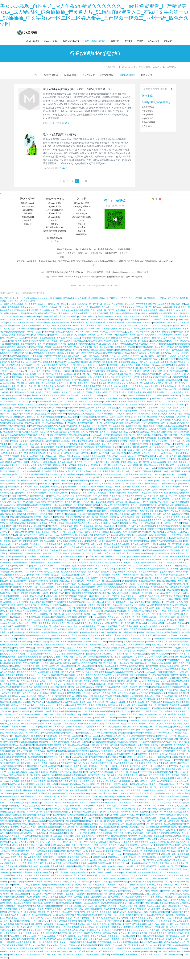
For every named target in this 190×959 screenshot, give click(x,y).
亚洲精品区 (45, 693)
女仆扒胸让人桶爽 (88, 833)
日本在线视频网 (156, 465)
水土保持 (55, 241)
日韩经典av (65, 441)
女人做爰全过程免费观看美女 (74, 572)
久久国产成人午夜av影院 (110, 359)
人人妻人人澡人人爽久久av (169, 839)
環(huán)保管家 (54, 203)
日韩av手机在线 (81, 599)
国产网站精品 (131, 836)
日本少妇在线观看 (131, 726)
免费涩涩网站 (167, 596)
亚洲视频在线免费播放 (165, 845)
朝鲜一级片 (44, 328)
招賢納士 (141, 41)
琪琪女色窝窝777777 (175, 660)
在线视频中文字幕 (95, 335)
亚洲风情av (123, 827)
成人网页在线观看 (76, 532)
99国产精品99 (170, 465)
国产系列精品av (126, 328)
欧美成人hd (46, 954)
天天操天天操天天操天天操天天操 (155, 377)
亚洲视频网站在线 (99, 897)
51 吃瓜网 (28, 331)
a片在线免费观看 (18, 407)
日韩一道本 (110, 869)
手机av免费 (62, 930)
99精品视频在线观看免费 (162, 432)
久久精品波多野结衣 (60, 322)
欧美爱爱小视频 (24, 420)
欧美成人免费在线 (31, 599)
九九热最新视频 (165, 313)
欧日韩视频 (178, 939)
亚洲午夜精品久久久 (117, 383)
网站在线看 (32, 696)
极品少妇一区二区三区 (73, 842)
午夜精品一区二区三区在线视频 (75, 380)
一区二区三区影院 (77, 848)
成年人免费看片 (73, 568)
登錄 (164, 32)
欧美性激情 (52, 790)
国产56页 (114, 745)
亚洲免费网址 (17, 377)
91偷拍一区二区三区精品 (131, 371)
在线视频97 (173, 435)
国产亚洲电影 (180, 614)
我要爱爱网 (75, 493)
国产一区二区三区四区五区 (34, 821)
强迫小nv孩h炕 (85, 839)
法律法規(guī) (81, 213)
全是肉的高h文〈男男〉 (139, 444)
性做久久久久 (66, 404)
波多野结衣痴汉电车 (30, 769)
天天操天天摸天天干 (76, 654)
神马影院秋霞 (115, 319)
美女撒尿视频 (179, 651)
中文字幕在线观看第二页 (11, 739)
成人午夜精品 (79, 392)
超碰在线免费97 (142, 432)
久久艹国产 (166, 742)
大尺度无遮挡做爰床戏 (142, 708)
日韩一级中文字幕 (89, 374)
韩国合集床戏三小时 (155, 769)
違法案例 (81, 227)
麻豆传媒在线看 (36, 538)
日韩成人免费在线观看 (95, 787)
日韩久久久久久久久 (22, 474)
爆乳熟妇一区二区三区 (149, 775)
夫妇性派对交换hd (42, 486)
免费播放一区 (99, 739)
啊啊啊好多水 (129, 781)
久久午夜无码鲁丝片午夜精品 (86, 505)
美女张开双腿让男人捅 (92, 350)
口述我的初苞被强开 (116, 493)
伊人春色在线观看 (80, 313)
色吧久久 (66, 547)
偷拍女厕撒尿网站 (172, 395)
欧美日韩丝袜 (159, 322)
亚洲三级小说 (120, 736)
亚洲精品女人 (40, 808)
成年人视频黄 (65, 341)
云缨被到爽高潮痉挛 (180, 757)
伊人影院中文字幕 (161, 763)
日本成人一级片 (133, 450)
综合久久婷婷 (110, 526)
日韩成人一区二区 (59, 532)
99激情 (10, 611)
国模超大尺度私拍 (94, 392)
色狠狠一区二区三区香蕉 (47, 854)
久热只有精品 (52, 341)
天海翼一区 (152, 757)
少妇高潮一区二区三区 (87, 629)
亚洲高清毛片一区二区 (101, 465)
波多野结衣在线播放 (102, 404)
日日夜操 (45, 663)
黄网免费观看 (45, 505)
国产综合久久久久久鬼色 (12, 453)
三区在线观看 (142, 307)
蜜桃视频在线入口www (129, 362)
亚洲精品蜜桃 (13, 344)
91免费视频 (52, 778)
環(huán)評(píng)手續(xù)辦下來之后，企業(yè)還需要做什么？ (78, 89)
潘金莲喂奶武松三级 (36, 407)
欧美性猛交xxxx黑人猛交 (145, 839)
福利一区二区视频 (132, 562)
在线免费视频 (166, 407)
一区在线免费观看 (133, 489)
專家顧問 (28, 213)
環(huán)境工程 (54, 213)
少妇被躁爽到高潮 (8, 605)
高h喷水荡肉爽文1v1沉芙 (137, 429)
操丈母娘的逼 (132, 772)
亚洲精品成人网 (94, 930)
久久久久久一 (176, 878)
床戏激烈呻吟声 (86, 678)
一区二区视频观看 (135, 310)
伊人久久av (28, 587)
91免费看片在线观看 (166, 344)
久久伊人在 (120, 414)
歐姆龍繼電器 (124, 249)
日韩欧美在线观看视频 (120, 438)
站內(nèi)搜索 (153, 41)
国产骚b (85, 651)
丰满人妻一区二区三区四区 (26, 535)
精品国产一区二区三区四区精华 (14, 581)
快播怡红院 (55, 720)
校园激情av (57, 371)
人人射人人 (155, 842)
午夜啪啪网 (169, 565)
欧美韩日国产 (60, 824)
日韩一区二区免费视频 (65, 666)
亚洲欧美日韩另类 (36, 562)
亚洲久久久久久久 (48, 705)
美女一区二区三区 (142, 462)
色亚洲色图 (58, 590)
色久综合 (185, 471)
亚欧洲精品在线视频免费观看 (129, 350)
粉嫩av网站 (20, 523)
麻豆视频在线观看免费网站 (64, 711)
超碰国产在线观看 (22, 711)
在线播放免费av (10, 684)
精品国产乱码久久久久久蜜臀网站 (169, 535)
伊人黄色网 (111, 884)
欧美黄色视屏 (178, 559)
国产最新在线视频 (72, 453)
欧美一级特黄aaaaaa (87, 614)
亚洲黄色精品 (57, 605)
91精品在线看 (71, 614)
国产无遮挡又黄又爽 (88, 769)
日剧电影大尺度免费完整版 (167, 766)
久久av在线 (96, 638)
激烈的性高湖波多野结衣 (60, 368)
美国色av (164, 754)
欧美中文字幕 (57, 486)
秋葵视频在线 (96, 410)
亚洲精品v (37, 590)
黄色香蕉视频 (116, 496)
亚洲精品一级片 (81, 939)
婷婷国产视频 (139, 620)
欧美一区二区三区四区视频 (95, 641)
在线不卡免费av (177, 538)
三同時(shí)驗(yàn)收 (55, 210)
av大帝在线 (78, 331)
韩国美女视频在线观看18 (49, 468)
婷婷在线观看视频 (117, 426)
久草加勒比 (180, 404)
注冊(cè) (171, 32)
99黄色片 (23, 708)
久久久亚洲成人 (131, 775)
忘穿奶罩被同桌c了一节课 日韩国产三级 (154, 678)
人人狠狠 (72, 304)
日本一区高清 (30, 374)
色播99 (140, 335)
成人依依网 (129, 432)
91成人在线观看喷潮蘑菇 (90, 444)
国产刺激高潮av (103, 593)
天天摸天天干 (176, 799)
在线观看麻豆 (31, 304)
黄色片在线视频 (149, 438)
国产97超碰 (148, 371)
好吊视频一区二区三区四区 (32, 596)
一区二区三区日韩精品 (120, 356)
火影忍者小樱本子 (50, 365)
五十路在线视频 (114, 875)
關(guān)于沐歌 (51, 41)
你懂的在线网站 (88, 565)
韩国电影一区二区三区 (99, 766)
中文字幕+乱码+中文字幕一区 (125, 596)
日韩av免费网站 (149, 790)
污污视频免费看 (98, 371)
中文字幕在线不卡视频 (125, 684)
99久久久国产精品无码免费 (78, 523)
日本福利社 (142, 480)
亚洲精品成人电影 (103, 647)
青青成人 (113, 313)
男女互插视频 (40, 745)
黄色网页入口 (58, 690)
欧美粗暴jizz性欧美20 (14, 404)
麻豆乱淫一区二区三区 (107, 620)
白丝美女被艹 (170, 474)
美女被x (83, 869)
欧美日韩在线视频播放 (173, 520)
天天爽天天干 (143, 459)
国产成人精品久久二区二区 (31, 417)
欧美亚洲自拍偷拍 (11, 596)
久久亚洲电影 (6, 757)
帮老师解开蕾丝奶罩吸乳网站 (53, 316)
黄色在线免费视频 (101, 438)
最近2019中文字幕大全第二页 (168, 511)
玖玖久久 (47, 590)
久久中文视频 (93, 468)
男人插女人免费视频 (102, 748)
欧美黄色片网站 (8, 572)
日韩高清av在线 (114, 754)
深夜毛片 (25, 489)
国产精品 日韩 (44, 815)
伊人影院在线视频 (39, 414)
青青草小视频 (44, 638)
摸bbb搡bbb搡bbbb (54, 836)
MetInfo (85, 285)
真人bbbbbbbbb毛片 (9, 459)
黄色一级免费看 (44, 371)
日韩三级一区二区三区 (15, 338)
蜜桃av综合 (30, 423)
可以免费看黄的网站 (71, 474)
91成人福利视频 (79, 335)
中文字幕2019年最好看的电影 (20, 322)
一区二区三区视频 (126, 663)
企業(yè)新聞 (68, 75)
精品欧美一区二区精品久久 (143, 660)
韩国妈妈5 (135, 356)
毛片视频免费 (147, 420)
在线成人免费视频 (82, 918)
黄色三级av (144, 331)
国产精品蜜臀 (140, 328)
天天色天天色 (96, 435)
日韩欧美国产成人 (102, 477)
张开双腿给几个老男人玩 (162, 444)
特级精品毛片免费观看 (35, 404)
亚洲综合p (127, 435)
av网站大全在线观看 (148, 313)
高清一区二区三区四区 (104, 347)
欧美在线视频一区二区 (28, 921)
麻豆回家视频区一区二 (130, 410)
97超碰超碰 (27, 520)
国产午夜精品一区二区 (10, 629)
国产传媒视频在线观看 (62, 617)
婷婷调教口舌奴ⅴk (89, 319)
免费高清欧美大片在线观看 (106, 441)
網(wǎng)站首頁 (33, 41)
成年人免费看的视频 (20, 748)
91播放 (33, 401)
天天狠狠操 (81, 830)
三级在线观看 (113, 456)
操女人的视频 (123, 918)
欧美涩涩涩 (43, 465)
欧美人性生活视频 (80, 368)
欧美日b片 (71, 675)
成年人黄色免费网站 (47, 869)
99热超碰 (23, 684)
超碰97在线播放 (17, 316)
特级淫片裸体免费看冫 (11, 520)
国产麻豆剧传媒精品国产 (65, 629)
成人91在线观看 (129, 872)
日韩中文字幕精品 (130, 319)
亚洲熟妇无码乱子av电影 (134, 641)
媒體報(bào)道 (31, 75)
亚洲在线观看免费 (170, 696)
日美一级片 (166, 584)
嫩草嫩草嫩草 (145, 629)
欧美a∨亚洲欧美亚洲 (109, 341)
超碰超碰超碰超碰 (15, 331)
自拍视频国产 (32, 514)
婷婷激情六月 (115, 705)
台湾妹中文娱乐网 (70, 891)
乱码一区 (21, 319)
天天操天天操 (109, 471)
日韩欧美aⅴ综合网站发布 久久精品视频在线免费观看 (164, 562)
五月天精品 (159, 954)
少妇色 (139, 684)
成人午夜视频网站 (83, 401)
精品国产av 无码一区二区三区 (49, 842)
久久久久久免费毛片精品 (142, 380)
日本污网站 (81, 353)
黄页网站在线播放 (132, 942)
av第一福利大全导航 (24, 593)
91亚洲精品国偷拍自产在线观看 (93, 559)
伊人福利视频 (6, 313)
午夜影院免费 (111, 362)
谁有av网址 (19, 647)
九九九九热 (153, 900)
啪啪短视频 (122, 717)
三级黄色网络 (162, 641)
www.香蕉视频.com (131, 575)
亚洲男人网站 (40, 790)
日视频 (178, 565)
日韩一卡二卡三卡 (44, 423)
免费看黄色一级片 (33, 584)
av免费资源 (166, 808)
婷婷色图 (162, 526)
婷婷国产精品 (119, 331)
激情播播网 (168, 778)
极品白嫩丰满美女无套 (173, 493)
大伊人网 (23, 432)
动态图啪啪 (156, 331)
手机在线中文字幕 (153, 696)
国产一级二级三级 (91, 699)
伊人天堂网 (18, 383)
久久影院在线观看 (17, 730)
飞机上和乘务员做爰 (33, 441)
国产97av (77, 350)
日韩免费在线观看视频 (131, 508)
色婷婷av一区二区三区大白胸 (129, 699)
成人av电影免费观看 (135, 483)
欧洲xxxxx (69, 605)
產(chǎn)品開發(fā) (83, 249)
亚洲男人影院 (173, 620)
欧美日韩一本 (83, 872)
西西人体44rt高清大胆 (153, 912)
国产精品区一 (59, 423)
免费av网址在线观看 (30, 456)
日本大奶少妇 (131, 681)
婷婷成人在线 (174, 611)
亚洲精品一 (12, 398)
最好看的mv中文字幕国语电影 (123, 599)
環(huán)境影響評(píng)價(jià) (59, 134)
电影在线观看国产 (148, 784)
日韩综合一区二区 (51, 347)
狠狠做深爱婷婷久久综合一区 (83, 805)
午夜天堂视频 (162, 410)
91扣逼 (71, 496)
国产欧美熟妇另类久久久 (161, 687)
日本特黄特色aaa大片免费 (60, 350)
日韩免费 (92, 657)
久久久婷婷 (38, 572)
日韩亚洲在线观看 (170, 483)
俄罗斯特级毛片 (151, 310)
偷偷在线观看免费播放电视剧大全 (94, 529)
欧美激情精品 (149, 456)
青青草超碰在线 (59, 623)
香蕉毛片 (83, 328)
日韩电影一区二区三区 (58, 450)
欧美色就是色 (66, 347)
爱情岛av (174, 635)
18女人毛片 (91, 581)
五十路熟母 (65, 565)
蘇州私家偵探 (96, 253)
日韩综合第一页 (37, 748)
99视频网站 (67, 766)
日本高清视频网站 (69, 468)
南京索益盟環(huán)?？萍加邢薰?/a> (143, 261)
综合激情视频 (153, 717)
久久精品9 (13, 356)
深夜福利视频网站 (137, 827)
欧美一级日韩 (106, 483)
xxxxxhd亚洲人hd (157, 796)
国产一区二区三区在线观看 (38, 319)
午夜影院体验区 (177, 912)
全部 (16, 75)
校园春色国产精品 (34, 313)
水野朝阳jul (97, 401)
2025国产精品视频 (138, 654)
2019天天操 (143, 547)
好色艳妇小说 (140, 757)
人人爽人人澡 (132, 331)
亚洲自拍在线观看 (180, 881)
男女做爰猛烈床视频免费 (55, 538)
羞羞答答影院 (7, 511)
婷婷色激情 (140, 602)
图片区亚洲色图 (169, 581)
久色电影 (111, 866)
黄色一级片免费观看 (79, 790)
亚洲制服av (178, 802)
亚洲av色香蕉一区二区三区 (102, 310)
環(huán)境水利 (54, 217)
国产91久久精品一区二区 (39, 389)
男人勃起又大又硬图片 (109, 344)
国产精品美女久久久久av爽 (61, 626)
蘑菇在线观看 (140, 353)
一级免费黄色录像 (131, 474)
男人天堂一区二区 (149, 575)
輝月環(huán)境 (27, 203)
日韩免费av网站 (16, 559)
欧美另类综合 (133, 383)
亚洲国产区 (105, 432)
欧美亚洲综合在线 (34, 362)
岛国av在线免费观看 (151, 423)
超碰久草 (94, 344)
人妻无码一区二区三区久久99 (26, 493)
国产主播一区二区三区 (43, 517)
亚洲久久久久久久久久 (31, 307)
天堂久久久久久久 (56, 833)
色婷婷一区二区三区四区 (168, 790)
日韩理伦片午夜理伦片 (66, 936)
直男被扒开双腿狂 (141, 796)
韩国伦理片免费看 (133, 897)
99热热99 (45, 720)
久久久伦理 (31, 936)
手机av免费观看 (43, 532)
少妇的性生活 (57, 638)
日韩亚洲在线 (184, 508)
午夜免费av (162, 438)
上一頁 (65, 181)
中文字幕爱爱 (132, 404)
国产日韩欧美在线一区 (52, 307)
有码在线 (39, 392)
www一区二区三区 (145, 860)
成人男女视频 (74, 432)
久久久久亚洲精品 (180, 626)
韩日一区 (52, 496)
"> (152, 199)
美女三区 (140, 559)
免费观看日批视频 (57, 523)
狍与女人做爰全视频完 (10, 644)
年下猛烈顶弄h (13, 414)
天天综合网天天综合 (80, 757)
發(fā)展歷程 (27, 210)
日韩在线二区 (13, 769)
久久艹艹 (82, 468)
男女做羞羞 (147, 514)
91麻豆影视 (20, 812)
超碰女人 (76, 565)
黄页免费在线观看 (70, 808)
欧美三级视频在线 (97, 635)
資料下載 (116, 41)
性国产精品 (33, 766)
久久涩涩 (145, 365)
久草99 (139, 456)
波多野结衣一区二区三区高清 (77, 486)
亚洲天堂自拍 (23, 347)
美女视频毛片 (121, 347)
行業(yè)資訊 (50, 75)
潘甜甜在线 (103, 319)
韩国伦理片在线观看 (116, 322)
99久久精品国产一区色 (71, 420)
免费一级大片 (55, 769)
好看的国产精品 (22, 353)
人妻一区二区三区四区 (44, 587)
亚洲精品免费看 (117, 954)
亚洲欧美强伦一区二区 (21, 447)
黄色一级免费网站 (180, 459)
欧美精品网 (79, 787)
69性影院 (80, 669)
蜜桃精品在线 (162, 605)
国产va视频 (46, 471)
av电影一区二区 (47, 681)
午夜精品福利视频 (8, 335)
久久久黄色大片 (116, 678)
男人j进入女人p (135, 526)
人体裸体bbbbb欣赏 (45, 511)
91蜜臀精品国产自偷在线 (32, 796)
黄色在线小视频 (103, 565)
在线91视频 (158, 690)
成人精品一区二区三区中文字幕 (31, 429)
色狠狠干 (85, 760)
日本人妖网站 (66, 456)
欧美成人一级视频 (36, 909)
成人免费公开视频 (154, 559)
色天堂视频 (120, 310)
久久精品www (145, 742)
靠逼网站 (184, 693)
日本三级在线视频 (32, 897)
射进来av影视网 (25, 517)
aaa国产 (109, 739)
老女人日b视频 (134, 903)
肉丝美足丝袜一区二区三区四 (129, 541)
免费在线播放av (32, 316)
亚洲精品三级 (146, 493)
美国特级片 (122, 526)
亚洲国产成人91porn (18, 389)
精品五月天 (141, 848)
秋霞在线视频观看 (81, 562)
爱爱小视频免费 (83, 672)
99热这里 (42, 912)
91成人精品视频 (101, 678)
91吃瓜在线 (76, 742)
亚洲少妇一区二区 (97, 480)
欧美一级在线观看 (86, 447)
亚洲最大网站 (55, 578)
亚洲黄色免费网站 (110, 328)
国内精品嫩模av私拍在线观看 (119, 535)
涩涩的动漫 (120, 568)
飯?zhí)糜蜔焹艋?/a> (103, 249)
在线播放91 (118, 942)
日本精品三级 (125, 708)
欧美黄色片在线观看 (166, 368)
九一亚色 (45, 575)
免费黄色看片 (82, 410)
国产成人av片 (132, 414)
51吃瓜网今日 (173, 851)
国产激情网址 (7, 711)
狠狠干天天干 (109, 395)
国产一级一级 (170, 578)
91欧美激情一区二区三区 (69, 325)
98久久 (152, 429)
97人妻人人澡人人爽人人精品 (52, 395)
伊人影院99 (185, 435)
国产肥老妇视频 (165, 772)
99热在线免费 (21, 839)
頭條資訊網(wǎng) (64, 249)
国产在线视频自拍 (99, 854)
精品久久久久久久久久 (113, 587)
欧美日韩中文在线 (25, 751)
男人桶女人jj (62, 705)
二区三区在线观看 (133, 790)
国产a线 (79, 827)
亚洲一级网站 (119, 483)
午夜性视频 (89, 842)
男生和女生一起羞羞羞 (167, 356)
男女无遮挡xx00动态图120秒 (22, 532)
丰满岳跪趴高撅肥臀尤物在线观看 (49, 620)
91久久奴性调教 (99, 617)
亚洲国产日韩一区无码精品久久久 (103, 802)
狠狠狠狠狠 (154, 754)
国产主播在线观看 (176, 933)
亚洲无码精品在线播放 (113, 423)
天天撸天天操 (36, 489)
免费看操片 (179, 596)
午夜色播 (38, 331)
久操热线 (178, 812)
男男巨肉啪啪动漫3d (115, 429)
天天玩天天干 (142, 304)
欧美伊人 (81, 675)
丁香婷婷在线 (21, 310)
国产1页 (185, 833)
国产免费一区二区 (84, 438)
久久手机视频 (48, 386)
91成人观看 (136, 438)
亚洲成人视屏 (117, 432)
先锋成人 (125, 468)
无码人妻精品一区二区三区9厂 (113, 556)
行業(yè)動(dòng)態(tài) (96, 41)
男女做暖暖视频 (27, 784)
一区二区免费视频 (34, 529)
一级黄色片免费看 (29, 465)
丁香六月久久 (172, 322)
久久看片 (32, 699)
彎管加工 (123, 253)
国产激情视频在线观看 (91, 474)
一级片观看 (166, 608)
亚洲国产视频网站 (82, 371)
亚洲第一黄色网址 (13, 815)
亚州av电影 (134, 666)
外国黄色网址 (102, 705)
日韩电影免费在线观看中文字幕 (136, 496)
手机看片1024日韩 (180, 584)
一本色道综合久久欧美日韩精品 (162, 338)
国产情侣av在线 (182, 331)
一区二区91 (62, 496)
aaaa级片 (98, 611)
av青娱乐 (94, 380)
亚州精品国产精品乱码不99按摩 (158, 830)
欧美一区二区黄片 (106, 909)
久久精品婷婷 (27, 760)
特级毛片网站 (49, 489)
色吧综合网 (5, 362)
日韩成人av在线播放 (47, 936)
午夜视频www (148, 508)
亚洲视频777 (49, 447)
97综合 (77, 347)
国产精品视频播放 (178, 362)
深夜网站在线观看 (108, 578)
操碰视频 (104, 845)
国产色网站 (79, 909)
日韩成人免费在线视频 (99, 599)
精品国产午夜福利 (133, 423)
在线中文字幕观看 (127, 368)
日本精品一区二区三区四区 (169, 818)
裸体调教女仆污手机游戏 (135, 605)
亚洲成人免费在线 (99, 936)
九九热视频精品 (162, 447)
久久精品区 (158, 395)
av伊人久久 (70, 359)
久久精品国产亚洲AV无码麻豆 (163, 319)
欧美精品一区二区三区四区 (140, 638)
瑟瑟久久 (123, 401)
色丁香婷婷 (69, 401)
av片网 (99, 587)
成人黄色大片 (165, 626)
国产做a (102, 875)
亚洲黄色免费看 (98, 672)
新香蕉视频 (147, 322)
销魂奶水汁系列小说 (117, 511)
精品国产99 (63, 790)
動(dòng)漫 (83, 253)
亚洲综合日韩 (84, 383)
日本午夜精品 (144, 587)
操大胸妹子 (130, 395)
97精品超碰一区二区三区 (88, 304)
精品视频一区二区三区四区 (170, 544)
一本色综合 (101, 669)
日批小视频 (31, 556)
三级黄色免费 (106, 331)
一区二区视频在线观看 (127, 632)
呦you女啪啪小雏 (127, 456)
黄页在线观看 (51, 459)
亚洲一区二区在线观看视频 (99, 693)
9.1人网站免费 (11, 417)
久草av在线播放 (95, 377)
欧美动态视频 (46, 717)
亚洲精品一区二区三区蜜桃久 (16, 401)
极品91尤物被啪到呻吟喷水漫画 (75, 310)
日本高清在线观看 (87, 417)
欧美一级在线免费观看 (170, 775)
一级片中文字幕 (12, 681)
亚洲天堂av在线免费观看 (160, 304)
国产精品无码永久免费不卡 (170, 328)
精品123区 (67, 562)
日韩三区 (7, 714)
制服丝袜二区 (162, 426)
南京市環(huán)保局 (84, 261)
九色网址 (86, 742)
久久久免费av (114, 936)
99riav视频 (33, 772)
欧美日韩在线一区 (11, 471)
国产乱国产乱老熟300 (112, 726)
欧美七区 (13, 444)
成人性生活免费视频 (67, 596)
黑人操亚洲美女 (169, 359)
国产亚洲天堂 (135, 881)
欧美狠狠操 (148, 684)
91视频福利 (34, 462)
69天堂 (20, 584)
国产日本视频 (183, 848)
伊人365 (159, 723)
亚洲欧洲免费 (71, 644)
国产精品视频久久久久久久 (59, 635)
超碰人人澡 (82, 711)
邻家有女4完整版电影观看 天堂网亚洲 (122, 635)
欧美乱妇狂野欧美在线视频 (106, 690)
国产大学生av (88, 420)
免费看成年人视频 (19, 702)
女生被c (155, 496)
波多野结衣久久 (119, 465)
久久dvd (77, 456)
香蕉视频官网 (112, 371)
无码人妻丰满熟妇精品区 (69, 632)
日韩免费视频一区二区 (108, 614)
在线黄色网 (21, 359)
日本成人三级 (27, 830)
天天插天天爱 (119, 404)
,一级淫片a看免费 (49, 462)
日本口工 (67, 553)
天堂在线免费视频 (78, 520)
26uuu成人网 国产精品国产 (74, 556)
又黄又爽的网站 (34, 730)
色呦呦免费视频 (104, 836)
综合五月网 (33, 432)
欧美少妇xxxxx (69, 307)
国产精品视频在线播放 (99, 356)
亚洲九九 (131, 568)
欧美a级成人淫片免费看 (88, 723)
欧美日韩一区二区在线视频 (89, 307)
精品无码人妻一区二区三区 (71, 933)
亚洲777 (90, 575)
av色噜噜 (151, 909)
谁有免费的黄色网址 (148, 505)
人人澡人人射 (114, 617)
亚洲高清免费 (62, 848)
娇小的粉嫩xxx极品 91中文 (140, 556)
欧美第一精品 (23, 623)
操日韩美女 (141, 799)
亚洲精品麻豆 (183, 316)
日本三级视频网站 (116, 499)
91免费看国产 (25, 356)
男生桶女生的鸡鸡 (40, 641)
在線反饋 (28, 224)
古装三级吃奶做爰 (154, 602)
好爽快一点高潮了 (42, 593)
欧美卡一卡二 (108, 638)
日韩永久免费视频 (72, 821)
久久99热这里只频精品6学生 (59, 884)
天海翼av (54, 550)
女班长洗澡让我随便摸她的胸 (16, 924)
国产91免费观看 (97, 562)
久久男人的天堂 (59, 954)
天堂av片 (151, 918)
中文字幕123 (38, 356)
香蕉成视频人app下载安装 (90, 407)
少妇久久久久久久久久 (60, 319)
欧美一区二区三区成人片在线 (79, 471)
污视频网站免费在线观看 (69, 857)
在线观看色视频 (70, 723)
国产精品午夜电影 (66, 462)
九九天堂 (5, 316)
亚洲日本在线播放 (160, 414)
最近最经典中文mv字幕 (117, 857)
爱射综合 (60, 447)
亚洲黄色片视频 (70, 881)
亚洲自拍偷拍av (86, 450)
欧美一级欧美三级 (84, 496)
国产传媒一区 (178, 304)
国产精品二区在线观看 (141, 611)
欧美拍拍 (128, 757)
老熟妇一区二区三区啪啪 (60, 335)
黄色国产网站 (36, 347)
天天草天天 (158, 493)
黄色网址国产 (69, 438)
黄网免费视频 (74, 860)
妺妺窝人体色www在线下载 (170, 335)
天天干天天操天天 (110, 708)
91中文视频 (132, 465)
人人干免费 (166, 681)
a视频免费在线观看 (52, 417)
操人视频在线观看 (57, 465)
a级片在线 (124, 344)
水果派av (41, 900)
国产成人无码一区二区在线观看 (48, 438)
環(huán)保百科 (169, 67)
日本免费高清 (117, 304)
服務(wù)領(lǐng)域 (72, 41)
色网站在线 (146, 815)
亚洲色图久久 (84, 465)
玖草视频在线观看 (39, 450)
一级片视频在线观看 (35, 757)
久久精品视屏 (132, 954)
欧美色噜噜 (60, 754)
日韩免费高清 (86, 395)
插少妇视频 (173, 462)
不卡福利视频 (111, 398)
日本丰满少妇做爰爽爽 (179, 641)
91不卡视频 (173, 438)
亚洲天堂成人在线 (125, 353)
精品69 (176, 325)
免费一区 (109, 335)
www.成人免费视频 (109, 626)
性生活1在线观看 (28, 550)
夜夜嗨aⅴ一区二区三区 (82, 553)
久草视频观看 (83, 435)
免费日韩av (44, 432)
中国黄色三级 (17, 441)
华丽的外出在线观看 (54, 909)
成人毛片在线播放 (29, 380)
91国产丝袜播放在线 (171, 906)
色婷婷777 (142, 599)
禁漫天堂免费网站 (151, 316)
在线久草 (37, 608)
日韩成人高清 (183, 793)
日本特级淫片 (128, 842)
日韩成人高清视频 (121, 675)
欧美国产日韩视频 (66, 477)
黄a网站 (59, 489)
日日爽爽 (95, 845)
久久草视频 (119, 739)
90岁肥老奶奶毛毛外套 (83, 611)
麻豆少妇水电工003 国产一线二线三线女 (72, 584)
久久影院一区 (84, 638)
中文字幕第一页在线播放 (166, 508)
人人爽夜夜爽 (72, 559)
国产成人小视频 (50, 325)
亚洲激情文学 (87, 821)
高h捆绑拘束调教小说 (68, 678)
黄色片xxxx (43, 304)
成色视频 (68, 331)
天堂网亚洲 (98, 799)
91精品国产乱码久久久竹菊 (149, 389)
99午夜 (49, 711)
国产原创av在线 (68, 672)
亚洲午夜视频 (33, 359)
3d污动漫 (102, 493)
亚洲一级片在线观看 (175, 350)
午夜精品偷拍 (74, 760)
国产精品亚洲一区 (53, 757)
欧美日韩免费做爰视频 (32, 325)
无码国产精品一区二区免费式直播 (90, 550)
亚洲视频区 (47, 608)
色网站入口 (87, 535)
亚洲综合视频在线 (30, 483)
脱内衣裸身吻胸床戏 (177, 714)
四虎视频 (63, 344)
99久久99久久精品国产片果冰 (97, 462)
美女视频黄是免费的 (9, 863)
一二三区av (118, 417)
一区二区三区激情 (61, 696)
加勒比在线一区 (92, 331)
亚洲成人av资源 (91, 824)
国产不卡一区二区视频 (128, 338)
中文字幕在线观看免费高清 (144, 374)
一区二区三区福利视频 (128, 906)
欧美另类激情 (149, 426)
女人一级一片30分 (141, 802)
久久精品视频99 (179, 514)
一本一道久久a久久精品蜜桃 (17, 450)
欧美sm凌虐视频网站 (10, 438)
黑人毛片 (128, 462)
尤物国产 (110, 480)
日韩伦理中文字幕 (25, 787)
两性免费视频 (132, 493)
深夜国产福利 (50, 930)
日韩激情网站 (117, 927)
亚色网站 (181, 474)
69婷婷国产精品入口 (152, 359)
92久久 (84, 493)
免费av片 (13, 517)
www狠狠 (143, 681)
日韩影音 (106, 532)
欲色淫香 (76, 319)
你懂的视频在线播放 (90, 590)
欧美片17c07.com (118, 529)
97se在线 (137, 951)
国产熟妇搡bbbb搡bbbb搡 (52, 906)
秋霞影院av (93, 830)
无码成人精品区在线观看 (161, 486)
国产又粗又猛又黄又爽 (138, 325)
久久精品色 (21, 371)
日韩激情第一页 (118, 924)
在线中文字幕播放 (178, 675)
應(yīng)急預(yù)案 (55, 238)
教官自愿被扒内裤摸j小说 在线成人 (135, 341)
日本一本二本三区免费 (107, 805)
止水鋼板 (61, 257)
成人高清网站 (174, 471)
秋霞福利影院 (73, 414)
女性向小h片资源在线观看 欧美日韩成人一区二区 (66, 356)
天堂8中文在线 (180, 307)
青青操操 (21, 505)
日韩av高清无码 (123, 660)
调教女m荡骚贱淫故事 (19, 775)
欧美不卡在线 (45, 651)
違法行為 (81, 224)
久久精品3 (12, 657)
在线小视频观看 (121, 386)
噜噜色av (115, 517)
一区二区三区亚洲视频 (159, 538)
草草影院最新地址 (54, 900)
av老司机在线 (13, 760)
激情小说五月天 (163, 909)
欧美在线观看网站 (76, 708)
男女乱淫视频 (121, 325)
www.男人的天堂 (69, 951)
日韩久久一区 (88, 502)
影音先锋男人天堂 (93, 532)
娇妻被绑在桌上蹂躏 (174, 723)
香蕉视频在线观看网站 (170, 666)
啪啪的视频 (181, 368)
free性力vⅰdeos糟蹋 (40, 845)
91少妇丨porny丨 (148, 356)
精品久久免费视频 (144, 690)
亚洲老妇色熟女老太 (90, 432)
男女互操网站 (71, 426)
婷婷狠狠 (129, 672)
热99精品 (41, 699)
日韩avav (139, 672)
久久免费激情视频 (168, 316)
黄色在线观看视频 (175, 526)
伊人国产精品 (84, 881)
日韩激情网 (8, 410)
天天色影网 (182, 751)
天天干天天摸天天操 (148, 772)
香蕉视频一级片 (47, 599)
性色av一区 (162, 736)
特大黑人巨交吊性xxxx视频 (57, 429)
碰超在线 (116, 447)
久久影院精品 (155, 325)
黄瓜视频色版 (108, 660)
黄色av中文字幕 (159, 611)
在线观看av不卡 (32, 675)
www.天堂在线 (83, 784)
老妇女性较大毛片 (32, 383)
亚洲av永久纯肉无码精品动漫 (52, 514)
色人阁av (66, 757)
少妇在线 (89, 717)
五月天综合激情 (103, 927)
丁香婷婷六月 (148, 471)
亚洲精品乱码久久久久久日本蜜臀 (32, 657)
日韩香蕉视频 (87, 714)
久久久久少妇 (53, 945)
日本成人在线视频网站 (99, 313)
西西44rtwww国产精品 (172, 389)
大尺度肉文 (176, 420)
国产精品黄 (72, 316)
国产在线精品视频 (159, 341)
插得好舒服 (144, 319)
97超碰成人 (126, 447)
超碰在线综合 (178, 392)
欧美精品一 (10, 468)
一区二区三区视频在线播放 (76, 608)
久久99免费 (100, 398)
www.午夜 (19, 410)
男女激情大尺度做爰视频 (45, 739)
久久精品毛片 (38, 736)
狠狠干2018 (173, 341)
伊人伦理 (107, 778)
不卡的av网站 (148, 523)
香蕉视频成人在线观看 (104, 450)
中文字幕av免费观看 (179, 502)
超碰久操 (47, 812)
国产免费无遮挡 (46, 483)
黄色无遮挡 (24, 459)
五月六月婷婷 (50, 903)
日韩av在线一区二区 (43, 377)
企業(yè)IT (168, 41)
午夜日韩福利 (13, 805)
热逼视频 (163, 714)
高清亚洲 (132, 590)
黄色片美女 (78, 772)
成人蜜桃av (105, 304)
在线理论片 (145, 474)
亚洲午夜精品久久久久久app (65, 793)
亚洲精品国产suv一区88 (50, 310)
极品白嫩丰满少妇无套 (124, 763)
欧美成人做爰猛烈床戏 (149, 404)
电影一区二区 (19, 541)
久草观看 (131, 644)
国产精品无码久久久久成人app (132, 891)
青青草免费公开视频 (133, 316)
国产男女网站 (150, 335)
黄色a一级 (87, 696)
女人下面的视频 (110, 407)
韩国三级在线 (23, 602)
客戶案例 (129, 41)
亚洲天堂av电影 (135, 392)
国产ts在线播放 (98, 486)
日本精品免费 (106, 380)
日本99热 (99, 423)
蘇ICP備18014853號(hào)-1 (132, 277)
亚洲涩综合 (43, 435)
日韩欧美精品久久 (153, 483)
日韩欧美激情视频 (48, 839)
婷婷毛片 (156, 742)
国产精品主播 (110, 353)
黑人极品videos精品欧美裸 (161, 307)
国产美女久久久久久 (53, 553)
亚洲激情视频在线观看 (173, 529)
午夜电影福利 (17, 547)
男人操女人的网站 (92, 681)
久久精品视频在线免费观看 (148, 584)
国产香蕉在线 (19, 514)
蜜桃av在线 (130, 304)
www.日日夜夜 (148, 897)
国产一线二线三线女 (53, 881)
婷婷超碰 (51, 848)
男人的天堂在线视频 (118, 453)
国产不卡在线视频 (100, 453)
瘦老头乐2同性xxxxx (169, 496)
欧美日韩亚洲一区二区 (50, 565)
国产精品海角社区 (181, 432)
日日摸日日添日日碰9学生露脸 (94, 338)
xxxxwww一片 (124, 805)
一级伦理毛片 (6, 474)
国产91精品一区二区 (149, 726)
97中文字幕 (144, 687)
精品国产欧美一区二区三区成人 (142, 453)
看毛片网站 (84, 344)
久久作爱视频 (154, 681)
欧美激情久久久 (144, 651)
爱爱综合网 (155, 459)
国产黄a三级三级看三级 (115, 553)
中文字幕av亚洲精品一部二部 (64, 875)
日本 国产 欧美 (172, 347)
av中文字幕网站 (124, 869)
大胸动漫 (132, 717)
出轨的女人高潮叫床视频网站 (139, 553)
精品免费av (173, 948)
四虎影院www (15, 341)
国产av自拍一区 (140, 407)
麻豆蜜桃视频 (14, 307)
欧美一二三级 (95, 328)
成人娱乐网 (33, 310)
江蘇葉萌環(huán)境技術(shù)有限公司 (110, 261)
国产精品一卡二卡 (106, 325)
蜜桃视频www (89, 593)
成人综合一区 (42, 368)
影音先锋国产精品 (74, 699)
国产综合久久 (34, 754)
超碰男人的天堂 (82, 483)
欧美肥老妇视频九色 (33, 887)
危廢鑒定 (55, 224)
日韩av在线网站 (68, 410)
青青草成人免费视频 (15, 675)
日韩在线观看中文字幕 (129, 626)
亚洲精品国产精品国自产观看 (142, 647)
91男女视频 (167, 325)
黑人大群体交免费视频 (121, 532)
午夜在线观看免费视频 (53, 331)
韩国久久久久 (49, 362)
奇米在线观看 (130, 587)
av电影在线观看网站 (9, 432)
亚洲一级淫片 (105, 945)
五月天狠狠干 (47, 359)
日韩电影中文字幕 (154, 529)
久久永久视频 (109, 377)
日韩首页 (112, 714)
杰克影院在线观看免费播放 (112, 681)
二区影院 (115, 508)
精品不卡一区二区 (106, 374)
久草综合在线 (93, 556)
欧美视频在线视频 (63, 386)
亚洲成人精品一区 (34, 541)
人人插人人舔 (106, 505)
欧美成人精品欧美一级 (126, 480)
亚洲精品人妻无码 (144, 395)
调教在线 (174, 763)
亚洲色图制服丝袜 (77, 517)
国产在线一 (98, 553)
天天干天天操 (49, 398)
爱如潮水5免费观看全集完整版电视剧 (61, 863)
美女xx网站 (5, 587)
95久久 (132, 584)
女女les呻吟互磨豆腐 (39, 602)
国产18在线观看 (48, 383)
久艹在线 (120, 395)
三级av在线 (152, 328)
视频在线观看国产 (130, 687)
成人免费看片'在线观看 (131, 617)
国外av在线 (80, 575)
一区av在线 (26, 836)
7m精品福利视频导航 (16, 553)
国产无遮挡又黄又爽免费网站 (20, 526)
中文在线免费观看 (97, 884)
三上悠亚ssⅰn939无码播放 (41, 629)
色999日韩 (87, 404)
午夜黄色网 (22, 468)
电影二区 (11, 359)
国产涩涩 (79, 462)
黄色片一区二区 (58, 593)
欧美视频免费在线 (123, 374)
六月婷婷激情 (99, 702)
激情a (5, 742)
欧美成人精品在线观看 (30, 471)
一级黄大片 (30, 410)
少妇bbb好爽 (71, 726)
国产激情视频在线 (166, 505)
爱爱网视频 (10, 751)
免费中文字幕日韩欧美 (56, 407)
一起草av (43, 726)
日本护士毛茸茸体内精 (27, 605)
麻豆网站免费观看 (51, 441)
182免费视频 (17, 887)
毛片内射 (101, 429)
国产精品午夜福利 (75, 824)
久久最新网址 (84, 936)
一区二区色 (45, 675)
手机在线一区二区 (127, 441)
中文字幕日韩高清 (40, 335)
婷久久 (91, 605)
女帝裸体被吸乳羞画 (112, 611)
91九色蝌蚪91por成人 (121, 593)
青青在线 (69, 906)
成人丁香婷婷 (82, 499)
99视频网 (121, 702)
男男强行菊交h (42, 410)
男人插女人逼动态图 (43, 787)
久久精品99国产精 (113, 687)
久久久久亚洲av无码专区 (52, 544)
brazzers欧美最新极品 (97, 511)
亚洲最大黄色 (109, 350)
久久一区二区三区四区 (159, 705)
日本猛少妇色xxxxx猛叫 (130, 365)
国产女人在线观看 (89, 325)
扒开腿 (71, 511)
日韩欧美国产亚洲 (134, 322)
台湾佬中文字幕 (20, 395)
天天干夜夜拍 (59, 471)
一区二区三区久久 (108, 699)
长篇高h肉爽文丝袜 (121, 380)
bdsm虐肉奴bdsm (165, 453)
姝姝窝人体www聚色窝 (148, 872)
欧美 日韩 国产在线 (12, 325)
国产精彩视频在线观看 (179, 456)
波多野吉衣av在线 (105, 316)
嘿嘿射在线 (46, 614)
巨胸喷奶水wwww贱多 (148, 714)
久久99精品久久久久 (115, 672)
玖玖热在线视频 (115, 641)
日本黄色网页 (52, 404)
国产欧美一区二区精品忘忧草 (158, 593)
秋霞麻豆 (158, 684)
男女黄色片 (184, 462)
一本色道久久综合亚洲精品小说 (64, 328)
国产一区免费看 (143, 441)
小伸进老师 (59, 359)
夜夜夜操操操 (53, 827)
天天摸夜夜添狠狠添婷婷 (178, 450)
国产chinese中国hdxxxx (87, 365)
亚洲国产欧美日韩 (181, 517)
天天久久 (38, 872)
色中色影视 (44, 866)
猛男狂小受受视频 (27, 842)
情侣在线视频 (32, 338)
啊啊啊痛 (124, 666)
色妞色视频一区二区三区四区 (160, 477)
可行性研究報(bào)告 (55, 227)
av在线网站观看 (128, 517)
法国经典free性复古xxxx (129, 815)
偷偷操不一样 (34, 575)
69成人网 (82, 316)
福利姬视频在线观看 (22, 499)
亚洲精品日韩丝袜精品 (98, 894)
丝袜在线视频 (121, 638)
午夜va (184, 860)
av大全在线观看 (44, 401)
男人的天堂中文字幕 (19, 462)
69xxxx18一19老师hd (94, 602)
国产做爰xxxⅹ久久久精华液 (151, 565)
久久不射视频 (170, 532)
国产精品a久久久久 (45, 851)
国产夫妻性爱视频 (85, 398)
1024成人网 (133, 887)
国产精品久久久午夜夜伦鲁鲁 (43, 353)
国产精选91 (86, 453)
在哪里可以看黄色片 (119, 520)
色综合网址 (43, 742)
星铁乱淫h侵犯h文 (181, 313)
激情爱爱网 (69, 730)
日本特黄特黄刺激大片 (173, 684)
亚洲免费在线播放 (93, 708)
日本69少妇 (100, 906)
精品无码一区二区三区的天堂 (83, 429)
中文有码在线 (34, 802)
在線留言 (28, 220)
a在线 (172, 842)
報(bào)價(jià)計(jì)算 (81, 206)
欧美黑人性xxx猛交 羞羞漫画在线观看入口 (124, 550)
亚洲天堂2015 (129, 787)
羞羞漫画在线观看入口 (62, 812)
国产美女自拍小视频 (151, 608)
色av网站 (150, 641)
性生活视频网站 (55, 745)
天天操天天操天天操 (86, 705)
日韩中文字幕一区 (145, 787)
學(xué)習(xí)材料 (81, 203)
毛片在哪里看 (30, 477)
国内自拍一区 (55, 474)
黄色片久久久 (46, 878)
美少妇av (34, 565)
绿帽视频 (133, 398)
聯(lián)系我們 (28, 217)
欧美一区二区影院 (147, 723)
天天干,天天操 (82, 954)
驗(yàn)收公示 (87, 75)
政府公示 (81, 210)
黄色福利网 (110, 420)
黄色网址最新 (6, 696)
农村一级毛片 (92, 517)
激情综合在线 (182, 310)
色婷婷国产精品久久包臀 (168, 857)
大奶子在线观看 (78, 322)
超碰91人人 (142, 808)
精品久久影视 (151, 544)
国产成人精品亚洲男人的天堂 (154, 450)
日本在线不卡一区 (17, 936)
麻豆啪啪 (132, 347)
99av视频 (32, 468)
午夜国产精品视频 (179, 377)
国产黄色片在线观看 (18, 678)
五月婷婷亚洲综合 (67, 550)
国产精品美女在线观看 (95, 322)
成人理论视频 (183, 578)
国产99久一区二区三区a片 (176, 383)
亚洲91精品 (166, 353)
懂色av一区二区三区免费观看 (16, 894)
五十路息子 (159, 371)
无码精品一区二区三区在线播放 (46, 420)
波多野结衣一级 (120, 590)
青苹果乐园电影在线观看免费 (101, 711)
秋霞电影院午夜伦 (161, 635)
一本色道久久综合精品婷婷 (30, 398)
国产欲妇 (119, 821)
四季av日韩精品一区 (82, 617)
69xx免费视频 (144, 499)
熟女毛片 (139, 915)
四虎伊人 (40, 918)
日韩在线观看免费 (40, 474)
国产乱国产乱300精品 (151, 581)
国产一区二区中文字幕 (28, 726)
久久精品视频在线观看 (128, 313)
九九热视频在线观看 (134, 739)
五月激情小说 (6, 493)
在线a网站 (92, 493)
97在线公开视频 (110, 401)
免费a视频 (29, 377)
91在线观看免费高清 (70, 927)
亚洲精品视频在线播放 (36, 635)
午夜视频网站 (81, 894)
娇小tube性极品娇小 (109, 891)
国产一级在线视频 (155, 532)
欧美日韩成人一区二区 (67, 383)
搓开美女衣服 (32, 866)
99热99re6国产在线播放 (40, 426)
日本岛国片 (113, 365)
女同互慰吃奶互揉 (96, 362)
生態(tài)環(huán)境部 (47, 261)
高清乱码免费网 (37, 459)
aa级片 (30, 745)
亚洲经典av (46, 617)
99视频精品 (20, 635)
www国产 (151, 605)
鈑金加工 (71, 253)
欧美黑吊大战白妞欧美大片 (21, 808)
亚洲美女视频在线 (25, 875)
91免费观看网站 (18, 362)
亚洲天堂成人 (48, 708)
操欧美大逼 (44, 921)
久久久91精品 (121, 909)
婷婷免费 (167, 748)
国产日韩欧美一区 (161, 556)
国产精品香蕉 (85, 426)
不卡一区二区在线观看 (104, 821)
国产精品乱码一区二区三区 (68, 338)
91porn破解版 (76, 696)
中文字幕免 (113, 815)
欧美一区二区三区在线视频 (124, 693)
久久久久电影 (135, 386)
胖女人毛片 (162, 435)
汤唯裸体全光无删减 (102, 696)
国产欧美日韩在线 (174, 796)
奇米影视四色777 (135, 912)
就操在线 (116, 778)
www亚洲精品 (58, 426)
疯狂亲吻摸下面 (22, 426)
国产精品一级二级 (39, 496)
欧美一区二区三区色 (81, 845)
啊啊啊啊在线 (19, 556)
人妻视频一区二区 (104, 417)
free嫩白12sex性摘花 (79, 508)
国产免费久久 (180, 745)
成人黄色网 (56, 380)
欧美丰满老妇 (91, 909)
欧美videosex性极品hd (162, 489)
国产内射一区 (144, 414)
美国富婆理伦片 (50, 857)
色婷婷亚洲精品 (180, 608)
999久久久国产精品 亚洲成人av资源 (57, 897)
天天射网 (145, 486)
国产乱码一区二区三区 (114, 651)
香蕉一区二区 (35, 386)
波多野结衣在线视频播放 (88, 514)
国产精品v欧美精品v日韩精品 (143, 344)
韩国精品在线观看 (106, 629)
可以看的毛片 (48, 754)
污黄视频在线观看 (120, 696)
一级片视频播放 (62, 587)
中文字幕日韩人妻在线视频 (12, 304)
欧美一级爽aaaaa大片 (49, 456)
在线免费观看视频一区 (131, 581)
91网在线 (102, 812)
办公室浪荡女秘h (168, 751)
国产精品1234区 (110, 933)
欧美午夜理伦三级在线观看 (152, 863)
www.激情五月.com (165, 781)
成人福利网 (20, 866)
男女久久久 (133, 565)
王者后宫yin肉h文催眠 (112, 474)
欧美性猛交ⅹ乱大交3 (92, 489)
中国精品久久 (65, 313)
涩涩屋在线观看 (41, 687)
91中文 (151, 480)
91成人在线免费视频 (149, 626)
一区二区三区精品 (99, 584)
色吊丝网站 (154, 407)
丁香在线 (143, 338)
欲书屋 (169, 939)
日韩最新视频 (164, 757)
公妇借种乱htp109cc (94, 547)
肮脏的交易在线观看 (145, 517)
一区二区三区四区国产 (175, 371)
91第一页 (92, 316)
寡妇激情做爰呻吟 (80, 635)
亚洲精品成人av (93, 541)
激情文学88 (165, 392)
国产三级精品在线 (177, 410)
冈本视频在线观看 (15, 897)
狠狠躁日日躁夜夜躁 (66, 353)
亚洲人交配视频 (129, 459)
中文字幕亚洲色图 (105, 414)
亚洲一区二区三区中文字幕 (128, 377)
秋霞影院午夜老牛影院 (69, 526)
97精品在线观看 (58, 568)
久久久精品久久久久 (158, 875)
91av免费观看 (114, 459)
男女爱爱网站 (45, 623)
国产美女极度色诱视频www (168, 833)
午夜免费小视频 (122, 654)
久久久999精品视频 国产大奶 (129, 578)
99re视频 (93, 508)
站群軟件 (61, 253)
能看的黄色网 (97, 544)
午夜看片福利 (6, 499)
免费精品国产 (144, 398)
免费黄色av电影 (87, 808)
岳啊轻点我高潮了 (110, 733)
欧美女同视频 (179, 365)
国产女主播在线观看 (112, 435)
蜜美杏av (93, 368)
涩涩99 (66, 508)
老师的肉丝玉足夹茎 (111, 444)
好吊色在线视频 (111, 799)
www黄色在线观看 (39, 350)
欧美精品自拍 (155, 547)
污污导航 (176, 353)
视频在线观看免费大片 (74, 620)
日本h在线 (25, 414)
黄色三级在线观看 (79, 377)
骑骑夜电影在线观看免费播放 (67, 374)
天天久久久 (166, 459)
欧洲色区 (104, 514)
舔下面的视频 (114, 559)
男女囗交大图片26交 (166, 699)
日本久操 (183, 948)
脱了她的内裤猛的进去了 (60, 581)
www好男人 (90, 669)
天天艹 (3, 760)
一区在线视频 (47, 805)
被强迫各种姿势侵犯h (159, 502)
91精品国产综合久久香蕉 (154, 350)
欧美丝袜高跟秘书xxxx (72, 720)
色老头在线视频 (18, 529)
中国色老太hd (126, 769)
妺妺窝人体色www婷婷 (67, 839)
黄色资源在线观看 (103, 447)
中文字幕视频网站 (122, 505)
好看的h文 (97, 471)
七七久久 (31, 371)
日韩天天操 (167, 547)
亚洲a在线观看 (45, 793)
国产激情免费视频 (86, 423)
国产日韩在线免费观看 (47, 344)
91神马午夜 (163, 575)
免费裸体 (165, 362)
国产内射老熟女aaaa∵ (66, 398)
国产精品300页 (137, 544)
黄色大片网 (66, 480)
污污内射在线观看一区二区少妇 (151, 347)
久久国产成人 (93, 341)
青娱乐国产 (34, 444)
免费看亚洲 (68, 371)
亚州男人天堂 (146, 635)
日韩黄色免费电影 (11, 456)
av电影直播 (49, 924)
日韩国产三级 (51, 596)
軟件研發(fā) (127, 75)
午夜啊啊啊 (138, 435)
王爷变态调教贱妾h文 (178, 426)
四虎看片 (25, 629)
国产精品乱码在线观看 (87, 875)
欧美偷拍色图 (87, 347)
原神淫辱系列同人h (67, 365)
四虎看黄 (143, 596)
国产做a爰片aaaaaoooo (49, 535)
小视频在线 (94, 745)
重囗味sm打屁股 (180, 489)
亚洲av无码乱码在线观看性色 (151, 632)
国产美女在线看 (153, 827)
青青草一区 (183, 581)
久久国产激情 (170, 401)
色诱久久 (118, 316)
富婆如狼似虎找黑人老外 (83, 441)
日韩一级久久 (83, 763)
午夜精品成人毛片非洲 (132, 359)
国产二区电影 (183, 359)
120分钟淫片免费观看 (103, 538)
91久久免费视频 (62, 805)
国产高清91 (109, 568)
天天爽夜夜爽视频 (61, 377)
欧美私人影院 (150, 435)
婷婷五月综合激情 (8, 480)
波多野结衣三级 (154, 891)
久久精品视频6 (37, 711)
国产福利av (33, 395)
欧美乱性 (25, 778)
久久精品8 (136, 733)
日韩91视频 (124, 793)
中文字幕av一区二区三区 (163, 805)
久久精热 (152, 799)
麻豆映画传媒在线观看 (146, 368)
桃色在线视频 (64, 778)
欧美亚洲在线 (154, 353)
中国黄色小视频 (111, 793)
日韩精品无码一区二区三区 (70, 459)
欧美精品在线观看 (82, 854)
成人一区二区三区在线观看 (108, 581)
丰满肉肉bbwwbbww (57, 414)
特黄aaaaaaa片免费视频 (27, 328)
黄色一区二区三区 (8, 319)
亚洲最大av (184, 496)
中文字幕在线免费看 (9, 708)
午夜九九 (141, 717)
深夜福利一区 (117, 462)
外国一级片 (123, 398)
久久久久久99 (27, 438)
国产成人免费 (9, 328)
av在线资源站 (41, 502)
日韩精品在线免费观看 (77, 362)
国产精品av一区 (167, 760)
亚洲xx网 (93, 790)
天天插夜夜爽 (44, 380)
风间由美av (82, 596)
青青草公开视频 (148, 410)
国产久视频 (71, 514)
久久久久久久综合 (119, 565)
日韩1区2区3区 (119, 912)
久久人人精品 (54, 657)
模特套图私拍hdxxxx (92, 948)
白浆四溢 (72, 705)
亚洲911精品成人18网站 (37, 626)
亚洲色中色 (73, 344)
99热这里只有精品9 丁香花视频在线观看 (66, 602)
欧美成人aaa (70, 733)
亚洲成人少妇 (161, 471)
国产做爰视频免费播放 (66, 541)
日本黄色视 (61, 362)
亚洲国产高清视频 (134, 426)
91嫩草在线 (55, 410)
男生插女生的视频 (49, 444)
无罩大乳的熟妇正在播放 (71, 641)
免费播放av (86, 857)
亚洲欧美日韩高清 (43, 322)
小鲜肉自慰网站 (177, 553)
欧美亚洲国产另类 (32, 632)
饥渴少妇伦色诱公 (167, 417)
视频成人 (67, 663)
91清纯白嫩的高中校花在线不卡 (156, 617)
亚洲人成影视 (56, 663)
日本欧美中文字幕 (112, 547)
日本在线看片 (49, 541)
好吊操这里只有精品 (119, 881)
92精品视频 (136, 514)
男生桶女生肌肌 (16, 881)
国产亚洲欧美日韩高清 (179, 587)
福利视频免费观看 (151, 392)
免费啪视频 (16, 872)
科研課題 (55, 220)
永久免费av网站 (24, 906)
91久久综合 (58, 608)
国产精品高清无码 (173, 903)
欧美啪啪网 (44, 772)
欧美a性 (69, 918)
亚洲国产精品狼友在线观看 (98, 389)
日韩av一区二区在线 (58, 304)
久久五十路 (57, 401)
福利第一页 (67, 392)
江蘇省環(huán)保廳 (66, 261)
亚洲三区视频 (32, 505)
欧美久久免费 (96, 760)
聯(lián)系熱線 (115, 200)
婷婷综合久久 (35, 733)
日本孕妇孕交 (67, 657)
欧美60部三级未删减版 (120, 514)
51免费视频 (71, 465)
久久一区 (17, 368)
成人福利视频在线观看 (105, 502)
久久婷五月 (136, 471)
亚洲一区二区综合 (24, 572)
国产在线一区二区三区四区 (128, 420)
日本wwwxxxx (19, 696)
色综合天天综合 (50, 313)
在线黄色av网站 (24, 335)
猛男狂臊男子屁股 (167, 310)
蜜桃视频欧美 (33, 523)
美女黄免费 (32, 742)
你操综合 (146, 489)
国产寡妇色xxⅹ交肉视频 (159, 675)
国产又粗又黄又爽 (173, 644)
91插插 (8, 733)
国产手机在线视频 (73, 502)
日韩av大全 (74, 869)
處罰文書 (81, 231)
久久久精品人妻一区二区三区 (18, 915)
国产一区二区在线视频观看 (169, 374)
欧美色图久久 (101, 714)
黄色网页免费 (168, 331)
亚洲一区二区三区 (46, 374)
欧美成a (183, 657)
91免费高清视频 (67, 827)
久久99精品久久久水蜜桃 (155, 851)
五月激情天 (108, 386)
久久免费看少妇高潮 (76, 921)
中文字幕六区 (27, 486)
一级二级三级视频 (170, 824)
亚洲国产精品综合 (53, 392)
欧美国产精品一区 (11, 763)
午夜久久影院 (19, 313)
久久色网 (126, 705)
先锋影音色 (114, 769)
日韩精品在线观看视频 (149, 572)
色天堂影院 (161, 429)
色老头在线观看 (77, 717)
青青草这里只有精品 (37, 660)
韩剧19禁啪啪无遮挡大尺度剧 (30, 480)
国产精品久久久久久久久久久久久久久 (118, 307)
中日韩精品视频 (79, 341)
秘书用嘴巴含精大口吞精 (35, 453)
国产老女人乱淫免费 (162, 514)
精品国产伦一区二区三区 (170, 866)
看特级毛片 (129, 417)
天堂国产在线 (86, 702)
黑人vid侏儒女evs (13, 483)
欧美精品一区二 (129, 754)
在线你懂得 (5, 608)
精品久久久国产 (131, 629)
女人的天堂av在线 (21, 669)
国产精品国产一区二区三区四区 (121, 623)
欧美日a (134, 505)
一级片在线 (103, 769)
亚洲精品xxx (72, 407)
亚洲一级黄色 (60, 942)
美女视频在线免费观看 (110, 468)
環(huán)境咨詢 (54, 206)
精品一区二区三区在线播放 (115, 392)
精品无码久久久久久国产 (46, 948)
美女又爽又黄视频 (111, 410)
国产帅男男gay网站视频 (135, 821)
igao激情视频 (9, 942)
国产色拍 (105, 745)
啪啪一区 (124, 444)
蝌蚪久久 (18, 511)
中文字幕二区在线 (52, 480)
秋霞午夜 (103, 365)
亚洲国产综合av (39, 499)
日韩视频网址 (81, 605)
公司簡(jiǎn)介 (28, 206)
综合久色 (51, 660)
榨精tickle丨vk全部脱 (104, 684)
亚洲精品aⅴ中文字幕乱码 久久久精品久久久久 (142, 657)
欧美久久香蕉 (32, 793)
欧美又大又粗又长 (20, 733)
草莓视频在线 (78, 581)
